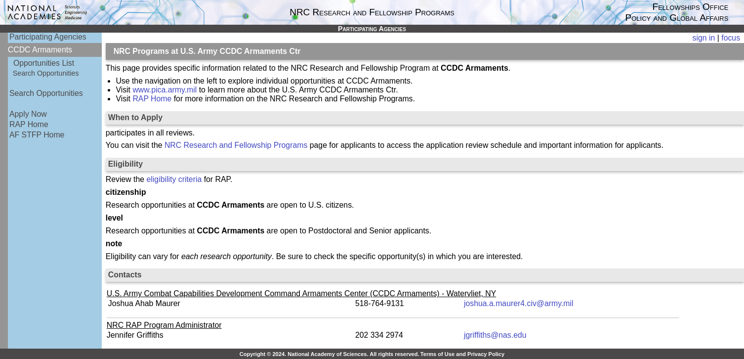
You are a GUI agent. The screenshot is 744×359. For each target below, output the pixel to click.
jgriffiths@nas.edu (495, 335)
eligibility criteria (174, 179)
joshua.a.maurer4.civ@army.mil (519, 303)
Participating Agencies (47, 37)
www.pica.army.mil (164, 90)
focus (730, 38)
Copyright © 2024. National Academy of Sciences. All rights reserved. (329, 354)
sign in (704, 38)
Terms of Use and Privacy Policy (462, 354)
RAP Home (28, 124)
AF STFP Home (36, 135)
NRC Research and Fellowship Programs (236, 145)
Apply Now (28, 114)
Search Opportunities (46, 73)
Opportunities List (43, 63)
